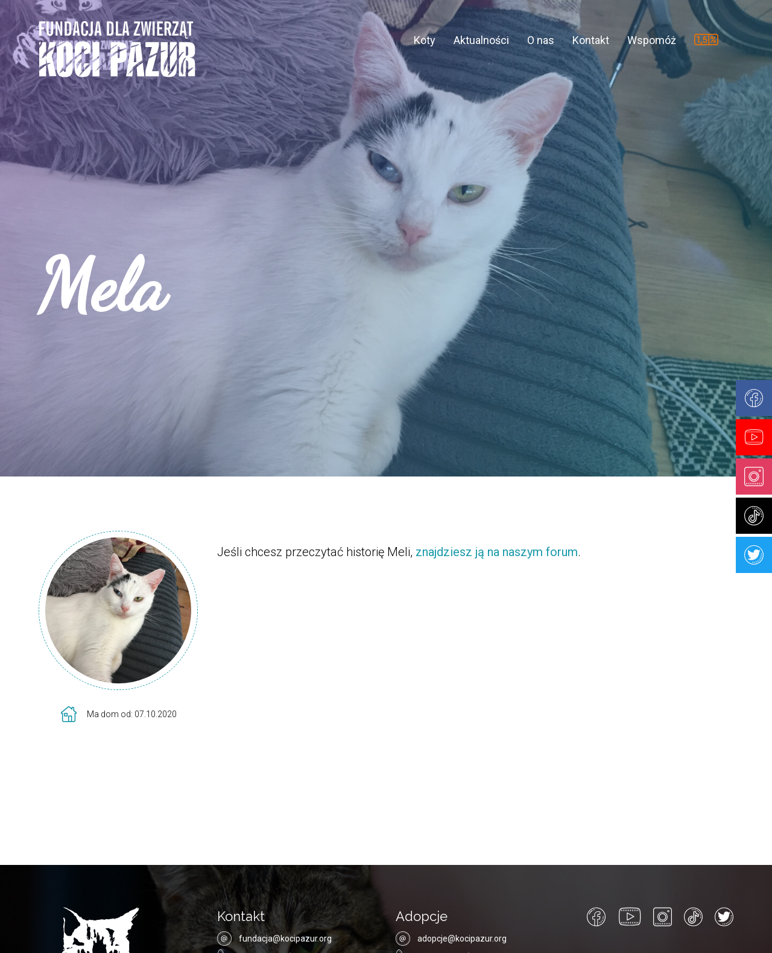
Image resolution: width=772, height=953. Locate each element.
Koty (424, 40)
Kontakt (590, 40)
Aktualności (481, 40)
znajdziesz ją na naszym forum (497, 552)
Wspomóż (651, 40)
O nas (540, 40)
